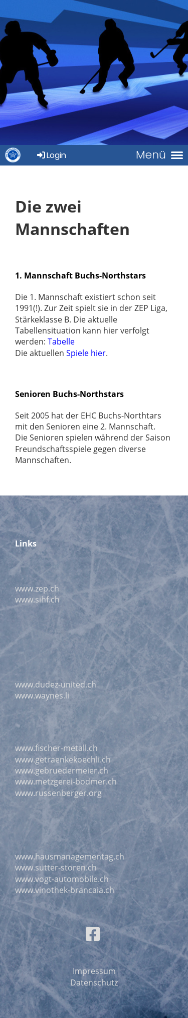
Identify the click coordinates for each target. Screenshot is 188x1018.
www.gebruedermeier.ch (61, 770)
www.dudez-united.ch (55, 684)
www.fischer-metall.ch (56, 748)
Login (51, 155)
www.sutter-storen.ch (56, 867)
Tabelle (61, 341)
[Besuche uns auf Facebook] (93, 933)
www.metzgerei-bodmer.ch (66, 781)
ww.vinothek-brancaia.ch (67, 890)
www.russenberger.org (58, 793)
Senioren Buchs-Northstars (69, 394)
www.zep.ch (37, 588)
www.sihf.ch (37, 599)
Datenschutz (94, 982)
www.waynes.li (42, 695)
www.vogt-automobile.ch (62, 879)
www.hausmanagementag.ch (69, 856)
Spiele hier (86, 353)
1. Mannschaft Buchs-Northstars (80, 275)
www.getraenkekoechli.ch (63, 759)
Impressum (94, 971)
